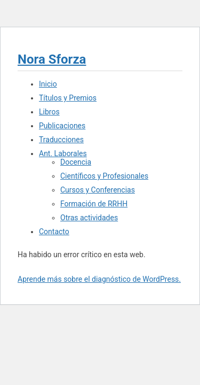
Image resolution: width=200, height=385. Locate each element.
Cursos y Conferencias (97, 190)
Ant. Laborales (63, 153)
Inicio (48, 84)
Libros (49, 111)
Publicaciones (62, 125)
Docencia (75, 162)
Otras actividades (89, 217)
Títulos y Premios (68, 98)
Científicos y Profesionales (104, 176)
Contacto (54, 231)
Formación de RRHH (93, 203)
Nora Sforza (52, 59)
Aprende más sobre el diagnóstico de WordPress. (99, 279)
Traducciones (61, 139)
